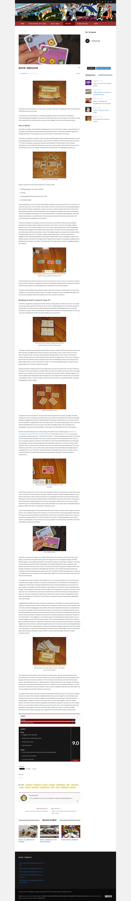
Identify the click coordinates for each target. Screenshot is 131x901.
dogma (68, 784)
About (96, 24)
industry (22, 787)
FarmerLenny (23, 73)
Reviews (68, 24)
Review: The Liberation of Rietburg (27, 841)
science (58, 787)
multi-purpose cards (44, 787)
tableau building (64, 787)
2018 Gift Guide (39, 868)
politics (52, 787)
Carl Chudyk (52, 784)
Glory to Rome (66, 434)
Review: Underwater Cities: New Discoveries (48, 841)
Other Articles (82, 24)
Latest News (55, 24)
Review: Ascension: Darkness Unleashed (36, 811)
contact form (41, 898)
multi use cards (35, 787)
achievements (29, 784)
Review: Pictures (39, 871)
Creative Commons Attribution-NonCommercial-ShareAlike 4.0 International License (65, 896)
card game (45, 784)
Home (22, 24)
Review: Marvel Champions (69, 840)
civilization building (60, 784)
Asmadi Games (37, 784)
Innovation (27, 787)
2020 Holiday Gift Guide (37, 24)
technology (72, 787)
